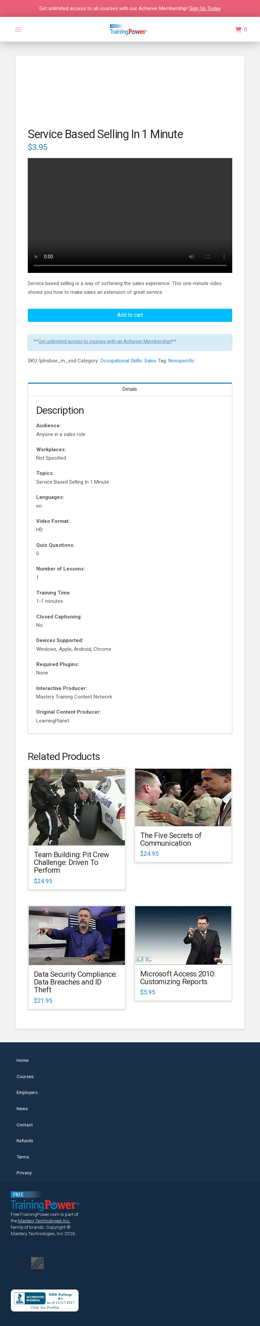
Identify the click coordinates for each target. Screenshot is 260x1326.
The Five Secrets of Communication (170, 839)
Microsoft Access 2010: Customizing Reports (177, 977)
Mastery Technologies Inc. (44, 1220)
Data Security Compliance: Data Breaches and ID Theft (75, 982)
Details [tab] (130, 389)
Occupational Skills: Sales (128, 361)
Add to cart (130, 315)
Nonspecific (181, 361)
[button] (18, 29)
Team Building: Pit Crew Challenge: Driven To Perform (71, 862)
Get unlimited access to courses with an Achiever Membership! (105, 341)
